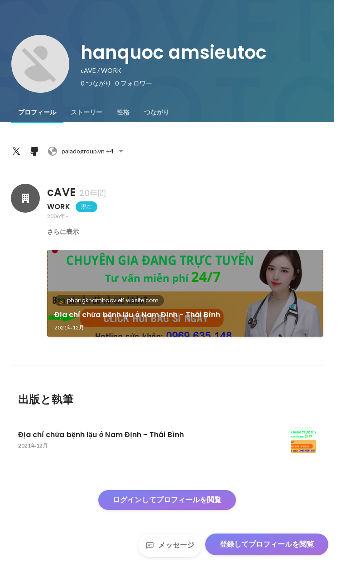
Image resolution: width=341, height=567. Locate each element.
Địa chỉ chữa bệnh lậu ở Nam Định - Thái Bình (137, 315)
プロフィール (37, 112)
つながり (156, 112)
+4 (86, 151)
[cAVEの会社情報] (25, 198)
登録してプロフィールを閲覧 (267, 544)
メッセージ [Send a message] (169, 545)
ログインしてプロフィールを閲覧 (167, 500)
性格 (123, 112)
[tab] (37, 112)
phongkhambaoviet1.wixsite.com (110, 300)
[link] (185, 293)
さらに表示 (63, 231)
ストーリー (86, 112)
